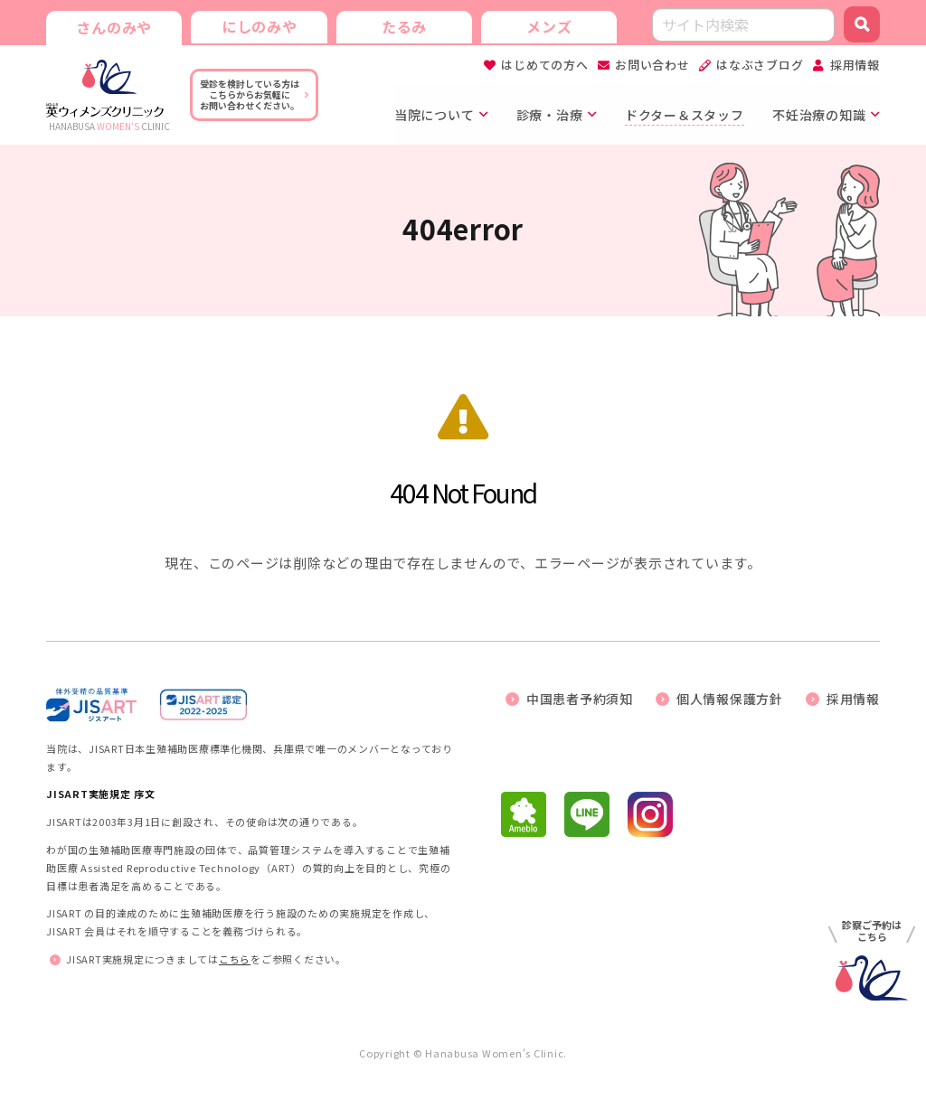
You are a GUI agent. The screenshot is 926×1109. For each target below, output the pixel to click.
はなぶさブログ (759, 64)
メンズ (548, 25)
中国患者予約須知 (579, 699)
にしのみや (259, 25)
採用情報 (855, 64)
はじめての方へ (544, 64)
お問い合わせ (652, 64)
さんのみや (114, 27)
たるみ (403, 25)
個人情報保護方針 (729, 699)
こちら (234, 959)
